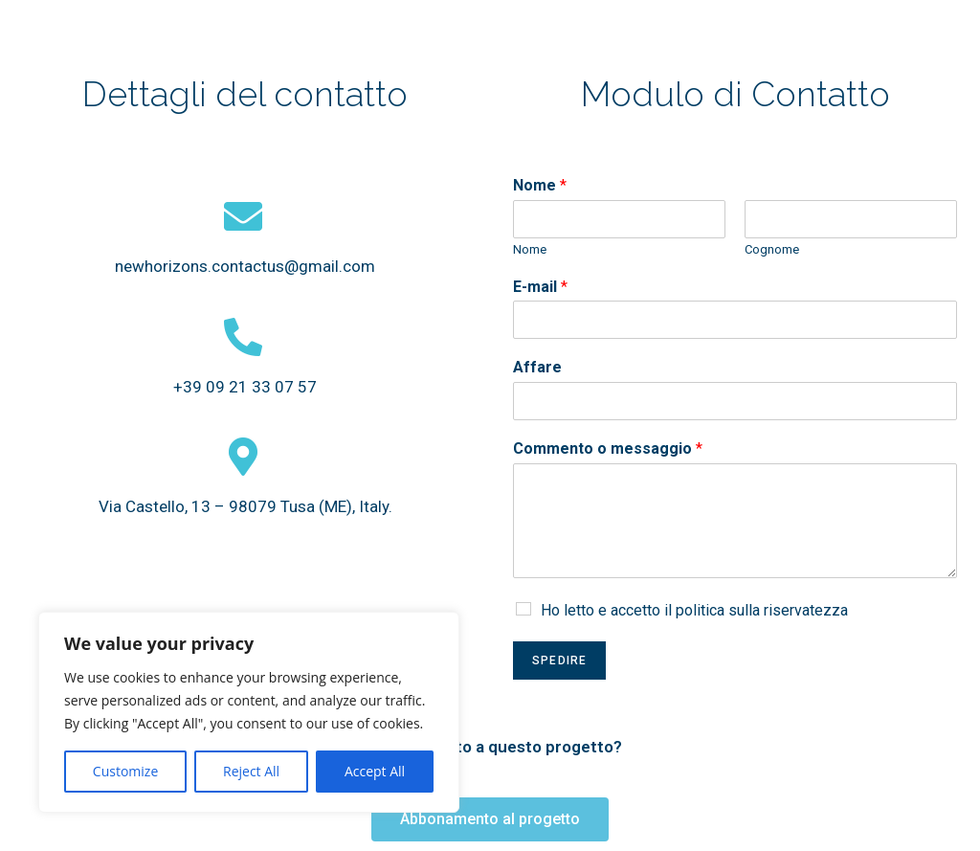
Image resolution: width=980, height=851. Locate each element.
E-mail (540, 287)
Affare (537, 367)
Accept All (375, 771)
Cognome (772, 249)
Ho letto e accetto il (694, 610)
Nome (540, 185)
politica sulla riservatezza (762, 610)
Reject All (251, 771)
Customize (125, 771)
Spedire (559, 660)
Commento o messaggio (607, 448)
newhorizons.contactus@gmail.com (245, 266)
